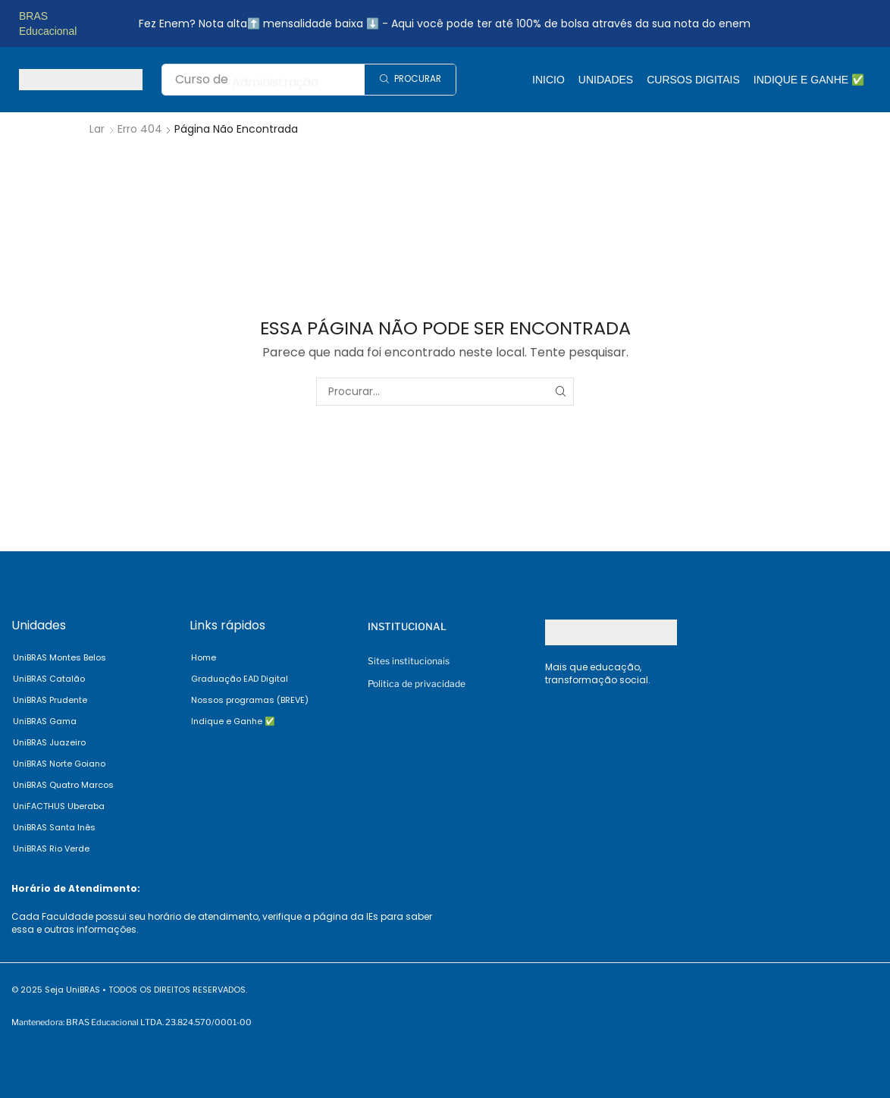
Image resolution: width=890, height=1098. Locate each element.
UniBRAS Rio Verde (51, 848)
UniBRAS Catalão (49, 679)
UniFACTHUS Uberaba (59, 806)
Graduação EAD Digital (239, 679)
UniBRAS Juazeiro (49, 742)
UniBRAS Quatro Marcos (63, 785)
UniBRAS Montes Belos (59, 657)
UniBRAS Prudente (50, 700)
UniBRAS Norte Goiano (59, 764)
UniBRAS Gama (45, 721)
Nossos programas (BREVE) (250, 700)
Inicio (548, 80)
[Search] (410, 79)
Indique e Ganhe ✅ (809, 80)
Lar (97, 128)
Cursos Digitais (693, 80)
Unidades (605, 80)
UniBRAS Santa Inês (54, 827)
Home (203, 657)
